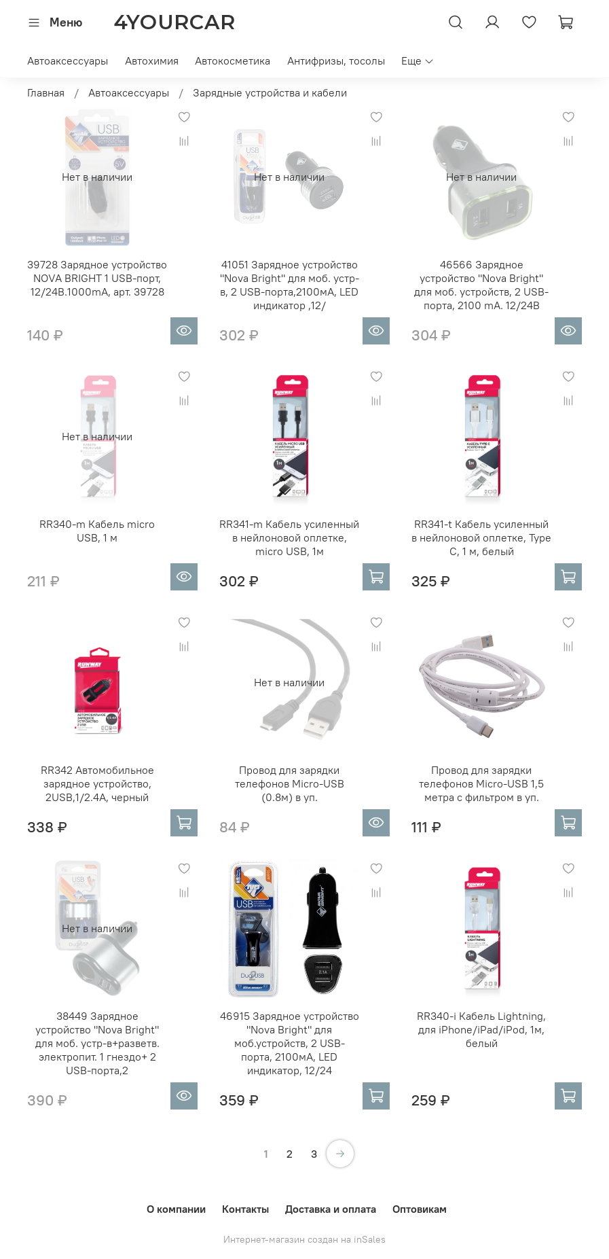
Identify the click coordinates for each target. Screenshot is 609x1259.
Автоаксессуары (67, 60)
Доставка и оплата (330, 1209)
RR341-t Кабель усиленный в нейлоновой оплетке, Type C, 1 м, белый (481, 537)
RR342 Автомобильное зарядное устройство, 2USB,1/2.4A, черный (97, 783)
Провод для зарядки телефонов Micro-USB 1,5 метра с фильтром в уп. (481, 783)
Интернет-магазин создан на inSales (304, 1239)
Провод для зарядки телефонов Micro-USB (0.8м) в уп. (289, 783)
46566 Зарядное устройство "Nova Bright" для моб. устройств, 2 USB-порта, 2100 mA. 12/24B (481, 285)
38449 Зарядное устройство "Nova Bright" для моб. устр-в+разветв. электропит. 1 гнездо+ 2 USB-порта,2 (97, 1043)
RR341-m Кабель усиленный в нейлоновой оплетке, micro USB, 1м (289, 537)
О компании (176, 1209)
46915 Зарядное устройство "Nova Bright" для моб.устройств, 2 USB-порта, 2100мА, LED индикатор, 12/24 (289, 1043)
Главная (45, 92)
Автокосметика (232, 60)
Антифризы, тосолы (336, 60)
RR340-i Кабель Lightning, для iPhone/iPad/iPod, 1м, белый (481, 1029)
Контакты (245, 1209)
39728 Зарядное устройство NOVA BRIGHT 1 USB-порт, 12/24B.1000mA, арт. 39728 (97, 278)
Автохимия (152, 60)
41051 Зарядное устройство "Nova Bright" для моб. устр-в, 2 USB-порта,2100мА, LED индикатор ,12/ (289, 285)
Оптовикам (419, 1209)
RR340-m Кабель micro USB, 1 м (97, 530)
